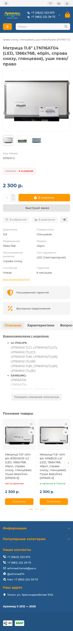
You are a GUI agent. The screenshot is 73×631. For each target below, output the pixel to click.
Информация (36, 528)
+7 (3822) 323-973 (40, 13)
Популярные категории (36, 539)
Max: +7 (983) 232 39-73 (22, 579)
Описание (13, 325)
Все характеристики (16, 279)
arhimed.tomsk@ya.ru (21, 568)
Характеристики (40, 325)
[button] (68, 463)
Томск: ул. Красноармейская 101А (30, 594)
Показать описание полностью (36, 397)
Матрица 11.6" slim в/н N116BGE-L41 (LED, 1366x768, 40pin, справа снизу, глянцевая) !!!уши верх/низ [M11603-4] (53, 466)
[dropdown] (6, 3)
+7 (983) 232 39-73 (40, 17)
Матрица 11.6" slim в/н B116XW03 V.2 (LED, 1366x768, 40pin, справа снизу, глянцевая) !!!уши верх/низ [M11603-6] (18, 466)
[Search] (43, 26)
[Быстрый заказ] (36, 208)
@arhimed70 (15, 573)
